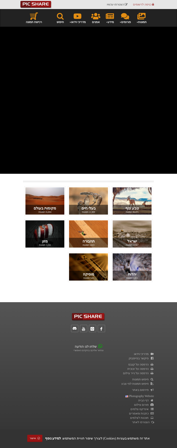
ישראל (132, 241)
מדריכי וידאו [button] (77, 18)
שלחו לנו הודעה (86, 346)
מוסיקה (88, 274)
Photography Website (139, 396)
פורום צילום (144, 404)
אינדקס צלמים (142, 409)
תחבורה (89, 241)
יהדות (132, 274)
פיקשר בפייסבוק (141, 358)
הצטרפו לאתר (143, 422)
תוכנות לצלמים (142, 417)
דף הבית (146, 400)
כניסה (143, 4)
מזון (45, 241)
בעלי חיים (88, 208)
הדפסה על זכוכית (140, 368)
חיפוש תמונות (143, 379)
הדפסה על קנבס (141, 364)
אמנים (95, 18)
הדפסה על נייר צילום (138, 373)
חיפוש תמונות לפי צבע (137, 383)
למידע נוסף (53, 438)
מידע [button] (110, 18)
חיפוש (60, 18)
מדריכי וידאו (144, 353)
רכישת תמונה (34, 18)
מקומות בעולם (45, 208)
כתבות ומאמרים (141, 413)
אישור (35, 438)
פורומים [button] (125, 18)
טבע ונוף (132, 208)
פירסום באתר (143, 389)
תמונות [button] (141, 18)
